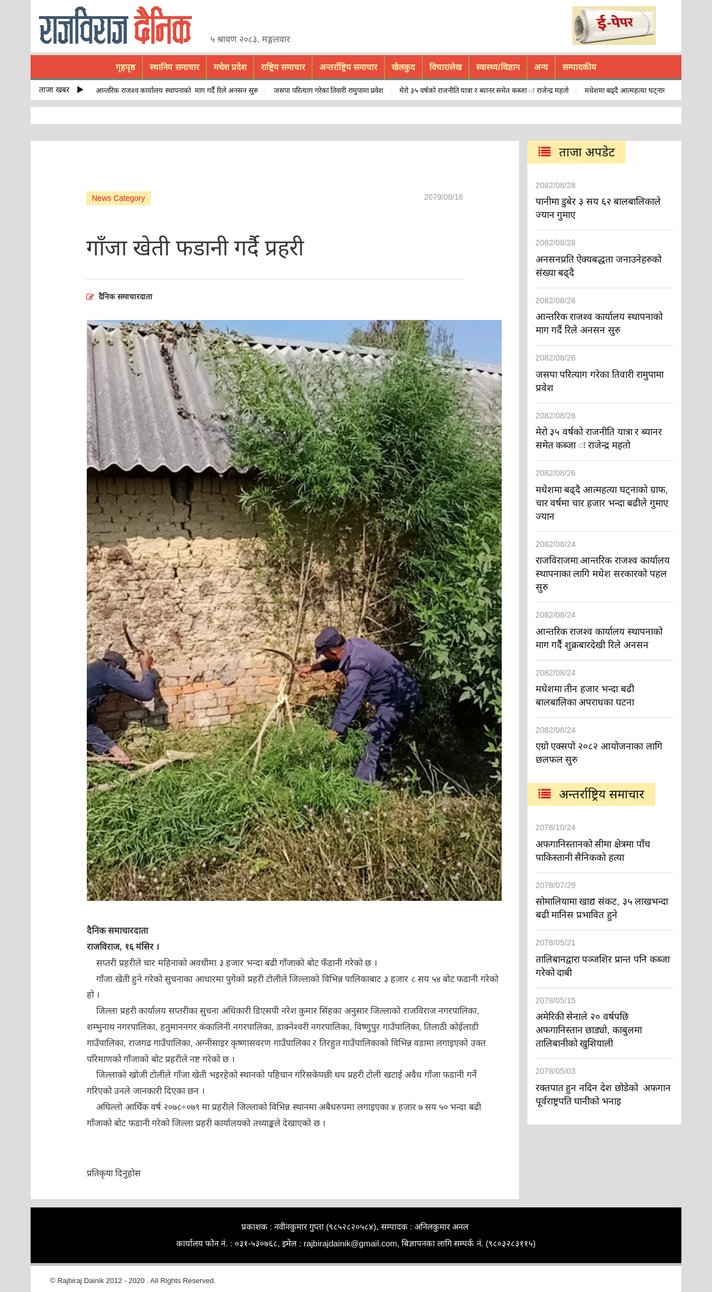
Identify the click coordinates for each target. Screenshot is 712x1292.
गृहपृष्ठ (125, 67)
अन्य (541, 67)
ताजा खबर (61, 89)
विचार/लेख (445, 67)
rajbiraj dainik (119, 25)
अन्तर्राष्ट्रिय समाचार (348, 67)
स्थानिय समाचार (174, 67)
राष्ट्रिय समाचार (283, 67)
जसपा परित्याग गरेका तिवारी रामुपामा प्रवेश (331, 90)
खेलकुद (403, 67)
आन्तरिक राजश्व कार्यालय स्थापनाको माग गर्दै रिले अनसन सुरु (179, 90)
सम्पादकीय (579, 67)
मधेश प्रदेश (230, 67)
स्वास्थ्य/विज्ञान (497, 67)
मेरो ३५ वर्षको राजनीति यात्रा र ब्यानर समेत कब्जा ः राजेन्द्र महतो (486, 90)
